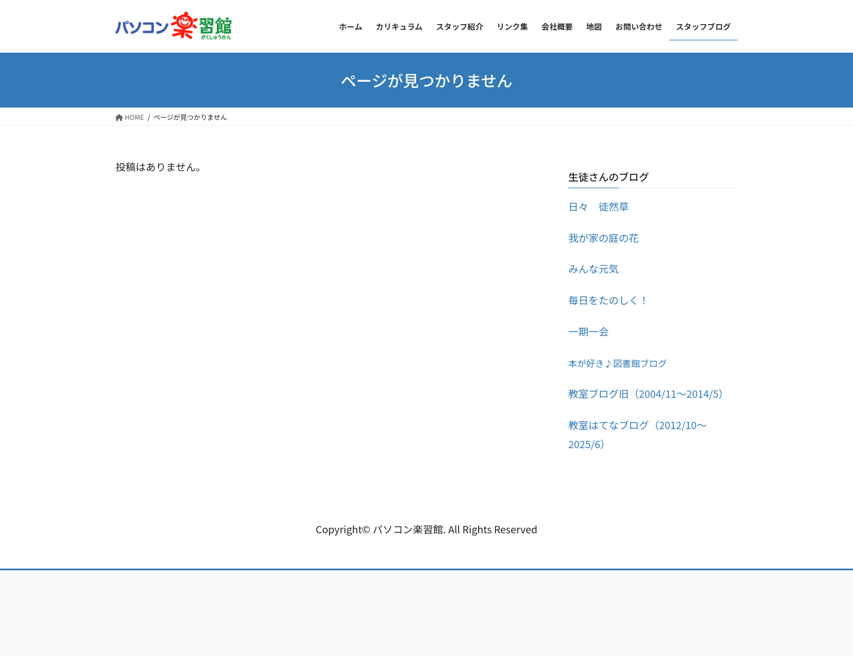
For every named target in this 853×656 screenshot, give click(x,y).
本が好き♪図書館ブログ (617, 363)
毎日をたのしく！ (608, 299)
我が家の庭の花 (603, 237)
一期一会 (588, 331)
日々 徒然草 (598, 206)
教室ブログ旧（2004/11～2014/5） (648, 393)
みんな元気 (593, 268)
